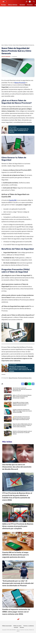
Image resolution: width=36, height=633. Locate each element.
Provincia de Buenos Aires (25, 378)
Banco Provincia (20, 82)
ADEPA (18, 631)
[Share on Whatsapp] (29, 384)
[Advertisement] (18, 25)
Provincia (10, 45)
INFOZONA (14, 629)
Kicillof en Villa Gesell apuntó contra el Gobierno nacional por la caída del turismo (22, 432)
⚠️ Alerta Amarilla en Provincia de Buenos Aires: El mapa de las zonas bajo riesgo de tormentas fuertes (21, 418)
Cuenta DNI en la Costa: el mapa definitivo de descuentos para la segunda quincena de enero (21, 404)
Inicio (3, 45)
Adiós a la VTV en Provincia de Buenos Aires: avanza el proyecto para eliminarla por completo (22, 396)
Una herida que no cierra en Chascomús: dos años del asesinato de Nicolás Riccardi (22, 389)
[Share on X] (26, 384)
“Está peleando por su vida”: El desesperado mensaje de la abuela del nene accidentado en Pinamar (17, 583)
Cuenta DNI (13, 200)
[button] (26, 1)
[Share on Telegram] (32, 384)
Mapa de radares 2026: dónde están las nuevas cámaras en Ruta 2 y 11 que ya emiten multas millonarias (22, 425)
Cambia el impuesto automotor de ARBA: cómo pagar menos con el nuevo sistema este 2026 (22, 411)
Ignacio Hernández (6, 56)
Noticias (6, 45)
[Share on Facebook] (22, 384)
